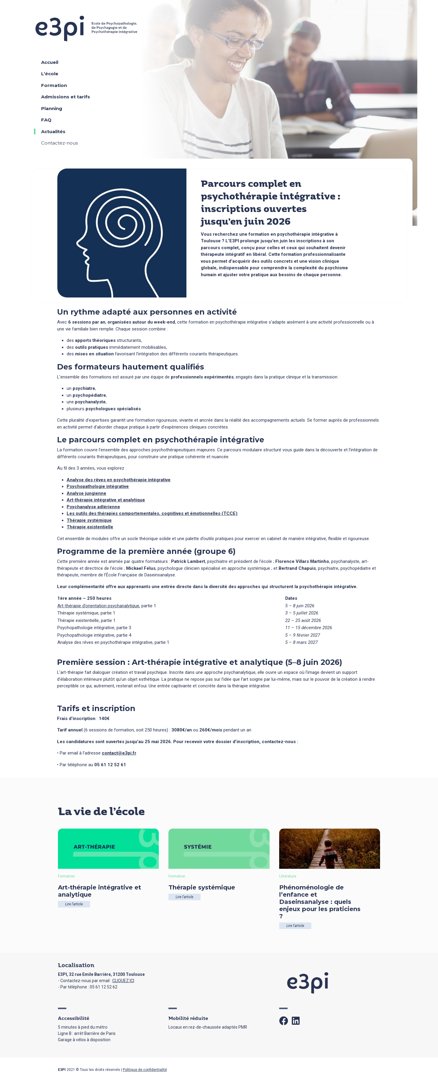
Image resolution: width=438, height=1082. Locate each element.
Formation (54, 85)
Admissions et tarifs (65, 97)
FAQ (46, 120)
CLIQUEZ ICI (123, 980)
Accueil (49, 62)
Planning (51, 108)
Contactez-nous (59, 143)
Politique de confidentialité (145, 1070)
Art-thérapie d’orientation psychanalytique (98, 605)
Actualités (53, 131)
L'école (49, 73)
